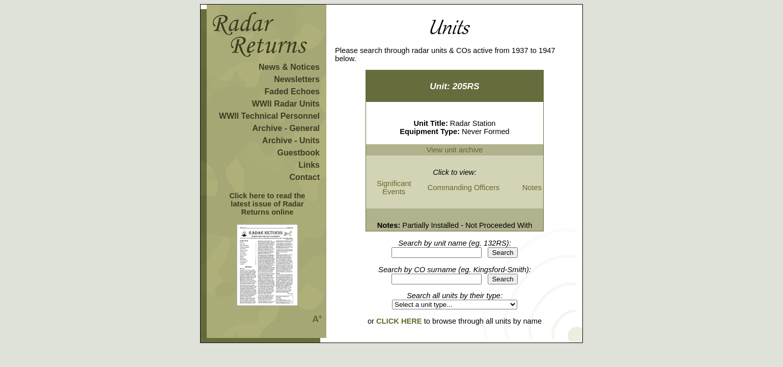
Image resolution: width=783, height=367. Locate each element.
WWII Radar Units (286, 103)
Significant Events (394, 187)
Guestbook (298, 152)
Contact (304, 177)
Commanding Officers (463, 188)
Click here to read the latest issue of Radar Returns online (267, 204)
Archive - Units (291, 140)
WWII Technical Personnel (269, 116)
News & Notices (289, 67)
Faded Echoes (292, 91)
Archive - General (286, 128)
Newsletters (297, 79)
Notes (532, 188)
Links (309, 165)
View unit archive (455, 150)
